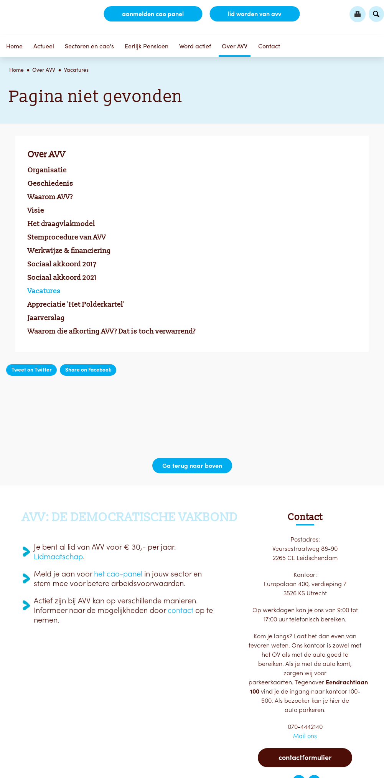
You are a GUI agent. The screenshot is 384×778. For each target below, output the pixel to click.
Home (14, 46)
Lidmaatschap (58, 557)
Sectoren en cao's (89, 46)
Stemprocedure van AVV (67, 237)
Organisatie (47, 170)
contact (180, 610)
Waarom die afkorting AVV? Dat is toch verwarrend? (112, 331)
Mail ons (305, 736)
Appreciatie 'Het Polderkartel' (76, 304)
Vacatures (76, 69)
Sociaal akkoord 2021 (62, 277)
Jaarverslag (46, 318)
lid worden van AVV (254, 14)
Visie (36, 210)
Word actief (195, 46)
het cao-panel (118, 574)
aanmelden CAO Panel (153, 14)
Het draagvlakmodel (61, 224)
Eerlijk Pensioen (146, 46)
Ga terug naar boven (192, 465)
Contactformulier (305, 757)
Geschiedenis (50, 183)
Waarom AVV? (50, 197)
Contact (269, 46)
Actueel (43, 46)
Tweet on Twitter (32, 369)
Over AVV (234, 46)
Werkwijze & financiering (69, 250)
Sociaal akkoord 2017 (62, 264)
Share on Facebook (88, 369)
